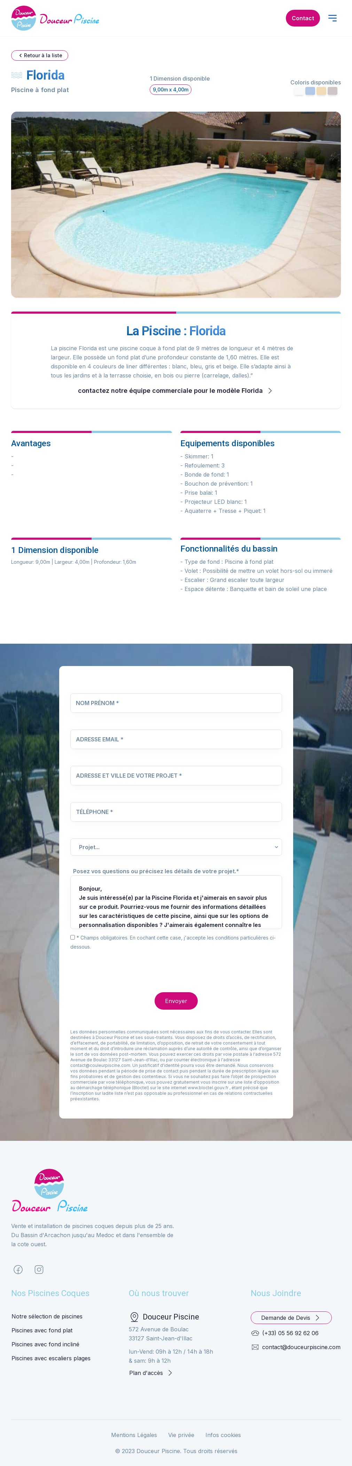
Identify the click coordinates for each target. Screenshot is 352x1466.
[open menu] (332, 18)
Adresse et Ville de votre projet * (129, 775)
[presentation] (123, 964)
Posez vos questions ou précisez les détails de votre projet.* (156, 871)
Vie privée (181, 1434)
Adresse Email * (100, 739)
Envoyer (176, 1000)
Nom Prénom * (97, 703)
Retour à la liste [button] (39, 55)
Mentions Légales (134, 1434)
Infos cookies (223, 1434)
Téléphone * (94, 811)
